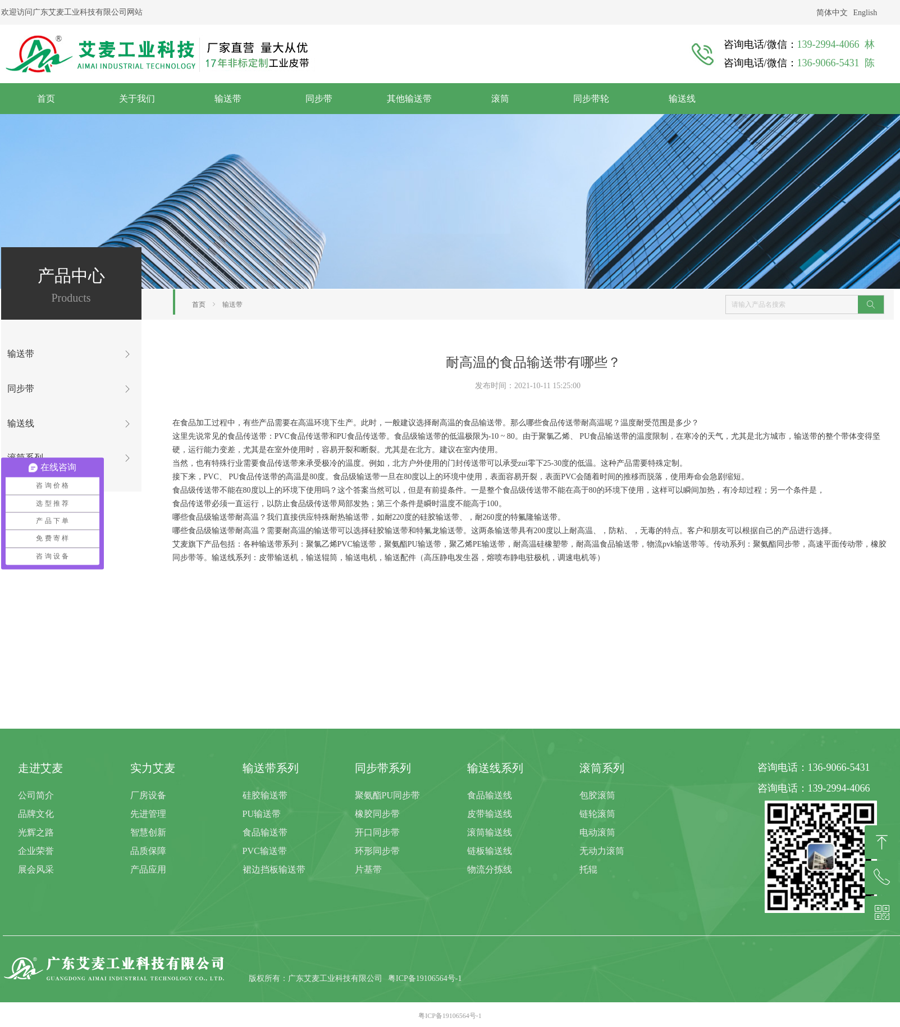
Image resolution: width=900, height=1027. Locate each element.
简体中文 (832, 12)
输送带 (232, 304)
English (865, 12)
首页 (198, 304)
